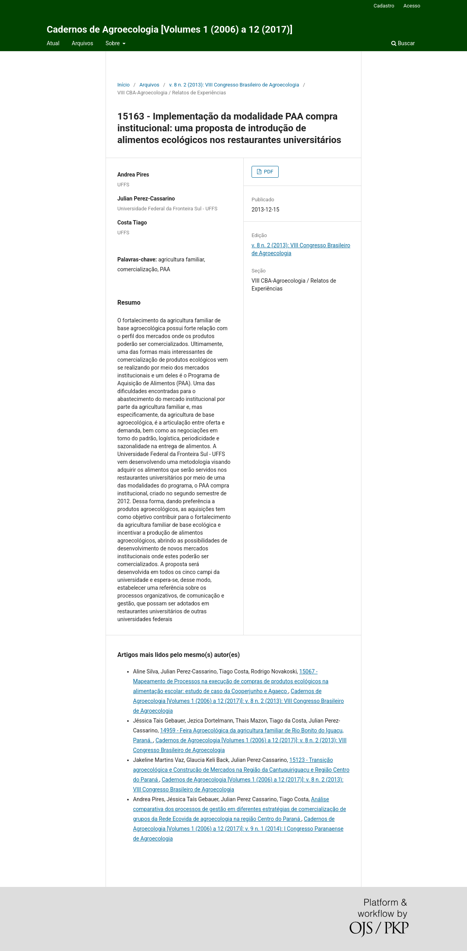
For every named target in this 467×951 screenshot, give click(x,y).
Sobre (113, 43)
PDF (268, 172)
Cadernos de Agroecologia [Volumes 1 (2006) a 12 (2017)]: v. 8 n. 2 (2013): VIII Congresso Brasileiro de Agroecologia (238, 701)
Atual (53, 43)
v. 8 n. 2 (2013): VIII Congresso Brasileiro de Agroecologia (234, 85)
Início (123, 85)
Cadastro (384, 6)
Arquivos (82, 43)
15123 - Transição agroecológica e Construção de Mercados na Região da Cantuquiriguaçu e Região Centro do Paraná (241, 770)
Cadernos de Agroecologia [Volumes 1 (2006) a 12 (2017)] (169, 29)
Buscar (403, 43)
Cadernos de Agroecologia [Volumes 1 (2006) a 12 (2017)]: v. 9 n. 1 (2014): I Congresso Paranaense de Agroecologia (238, 829)
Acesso (411, 6)
